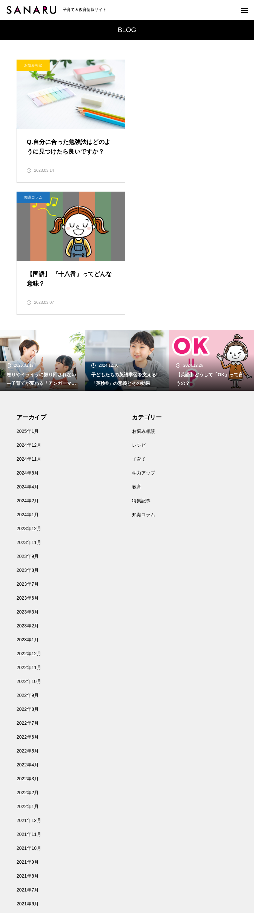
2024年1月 (28, 383)
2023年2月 (28, 494)
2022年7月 (28, 591)
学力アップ (143, 341)
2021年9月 (28, 730)
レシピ (139, 313)
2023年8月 (28, 438)
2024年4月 (28, 355)
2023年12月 (29, 397)
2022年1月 (28, 675)
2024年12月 (29, 313)
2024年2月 (28, 369)
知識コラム (149, 65)
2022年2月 (28, 661)
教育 (136, 355)
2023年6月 (28, 466)
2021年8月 (28, 744)
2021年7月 (28, 758)
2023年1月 (28, 508)
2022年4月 (28, 633)
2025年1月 (28, 299)
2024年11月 (29, 327)
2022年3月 (28, 647)
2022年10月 (29, 550)
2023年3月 (28, 480)
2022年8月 (28, 577)
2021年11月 (29, 703)
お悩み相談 (33, 65)
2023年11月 (29, 411)
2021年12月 (29, 689)
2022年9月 (28, 564)
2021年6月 (28, 772)
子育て (139, 327)
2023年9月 (28, 425)
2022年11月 (29, 536)
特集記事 (141, 369)
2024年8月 (28, 341)
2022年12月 (29, 522)
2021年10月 (29, 716)
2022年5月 (28, 619)
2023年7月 (28, 452)
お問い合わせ (30, 847)
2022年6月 (28, 605)
